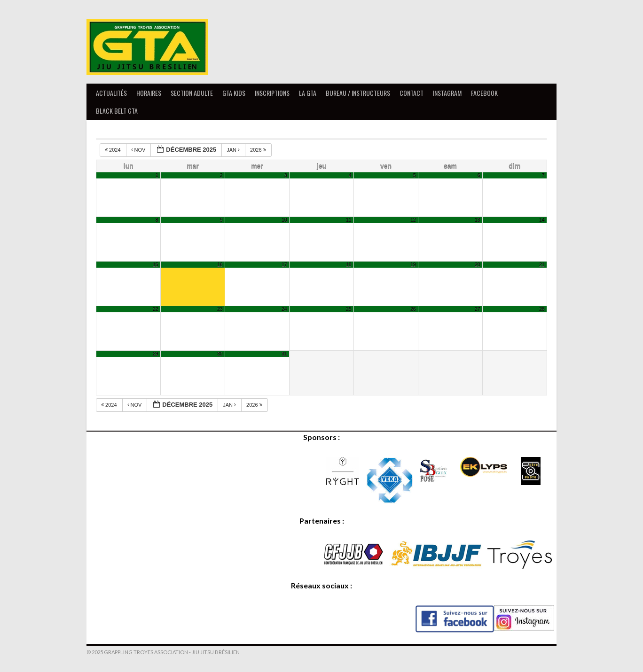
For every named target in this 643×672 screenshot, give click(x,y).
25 (349, 309)
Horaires (148, 93)
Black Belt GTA (117, 111)
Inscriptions (272, 93)
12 (413, 220)
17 (284, 264)
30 (220, 353)
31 (284, 353)
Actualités (111, 93)
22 (155, 309)
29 (155, 353)
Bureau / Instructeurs (358, 93)
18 (349, 264)
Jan (234, 150)
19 (413, 264)
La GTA (307, 93)
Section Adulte (192, 93)
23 (220, 309)
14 (542, 220)
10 (284, 220)
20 (477, 264)
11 (349, 220)
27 (477, 309)
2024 (113, 150)
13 (477, 220)
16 (220, 264)
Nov (139, 150)
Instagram (447, 93)
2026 (258, 150)
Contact (411, 93)
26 (413, 309)
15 (155, 264)
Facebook (484, 93)
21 (542, 264)
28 (542, 309)
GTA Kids (233, 93)
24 (284, 309)
